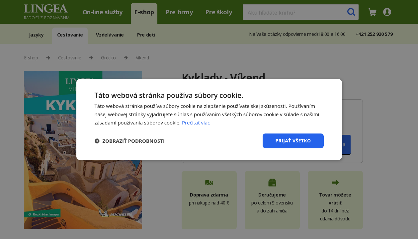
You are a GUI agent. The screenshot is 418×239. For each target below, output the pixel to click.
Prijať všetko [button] (293, 140)
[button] (130, 141)
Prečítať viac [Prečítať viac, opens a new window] (196, 122)
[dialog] (209, 119)
